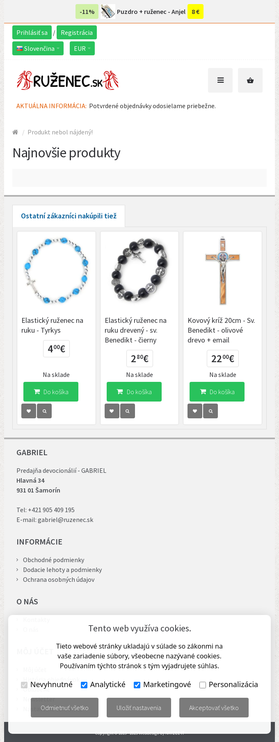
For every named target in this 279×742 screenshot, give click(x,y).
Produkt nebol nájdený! (60, 132)
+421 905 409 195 (51, 510)
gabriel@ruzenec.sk (65, 519)
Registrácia (77, 32)
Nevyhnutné (47, 684)
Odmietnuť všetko (65, 707)
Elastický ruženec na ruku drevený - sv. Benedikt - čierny (136, 330)
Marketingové (162, 684)
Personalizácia (228, 684)
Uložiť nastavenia (139, 707)
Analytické (103, 684)
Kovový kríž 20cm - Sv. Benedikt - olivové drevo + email (221, 330)
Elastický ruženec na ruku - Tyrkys (52, 325)
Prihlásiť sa (32, 32)
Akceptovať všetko (214, 707)
